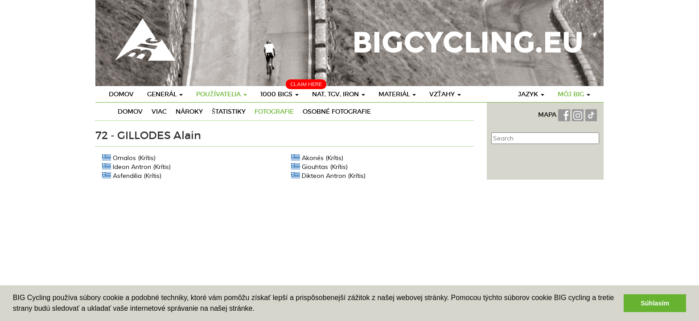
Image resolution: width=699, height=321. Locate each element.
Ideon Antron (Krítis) (136, 166)
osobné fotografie (337, 111)
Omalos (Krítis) (129, 157)
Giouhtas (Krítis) (319, 166)
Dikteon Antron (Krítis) (328, 175)
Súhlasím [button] (655, 303)
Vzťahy (445, 94)
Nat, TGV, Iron (338, 94)
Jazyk (531, 94)
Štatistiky (229, 111)
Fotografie (274, 111)
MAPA (548, 115)
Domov (121, 94)
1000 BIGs (279, 94)
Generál (165, 94)
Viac (159, 111)
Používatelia (221, 94)
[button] (257, 309)
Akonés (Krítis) (317, 157)
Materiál (397, 94)
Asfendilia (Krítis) (131, 175)
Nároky (189, 111)
